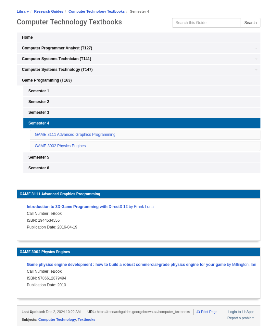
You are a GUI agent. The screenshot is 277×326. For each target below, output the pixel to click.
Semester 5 (39, 157)
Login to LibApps (241, 312)
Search (250, 22)
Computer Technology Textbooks (97, 11)
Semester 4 (39, 123)
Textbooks (86, 319)
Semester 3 (39, 112)
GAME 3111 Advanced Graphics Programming (75, 134)
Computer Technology (57, 319)
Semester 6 (39, 168)
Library (23, 11)
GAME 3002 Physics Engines (60, 146)
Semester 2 (39, 101)
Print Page (207, 312)
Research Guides (48, 11)
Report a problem (240, 318)
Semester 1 (39, 91)
